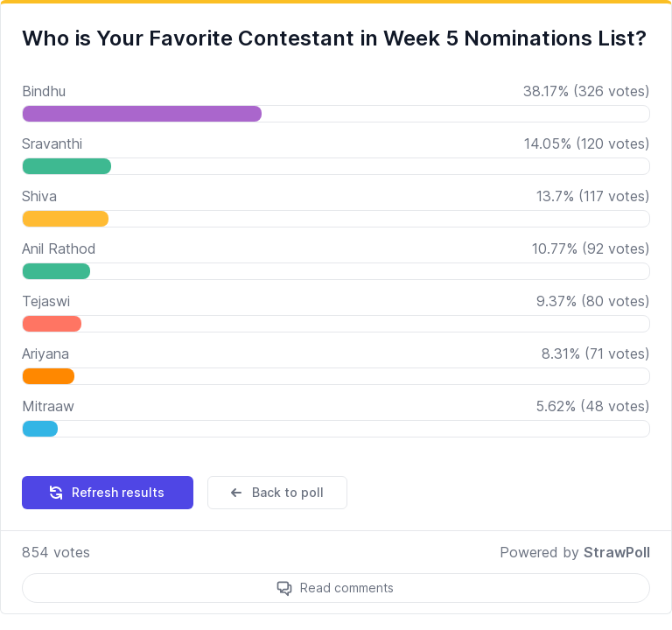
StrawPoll (617, 552)
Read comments (347, 587)
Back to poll (276, 492)
